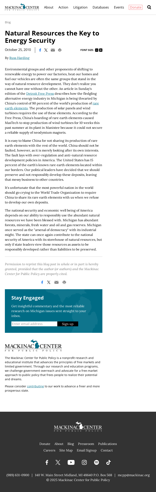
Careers (49, 450)
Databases (101, 7)
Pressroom (86, 444)
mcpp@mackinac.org (134, 475)
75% (96, 50)
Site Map (66, 450)
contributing (35, 386)
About (48, 7)
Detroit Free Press (40, 93)
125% (100, 50)
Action (63, 7)
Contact (107, 450)
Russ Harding (19, 58)
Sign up (68, 324)
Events (119, 7)
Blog (8, 22)
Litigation (80, 7)
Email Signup (87, 450)
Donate (135, 7)
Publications (107, 444)
